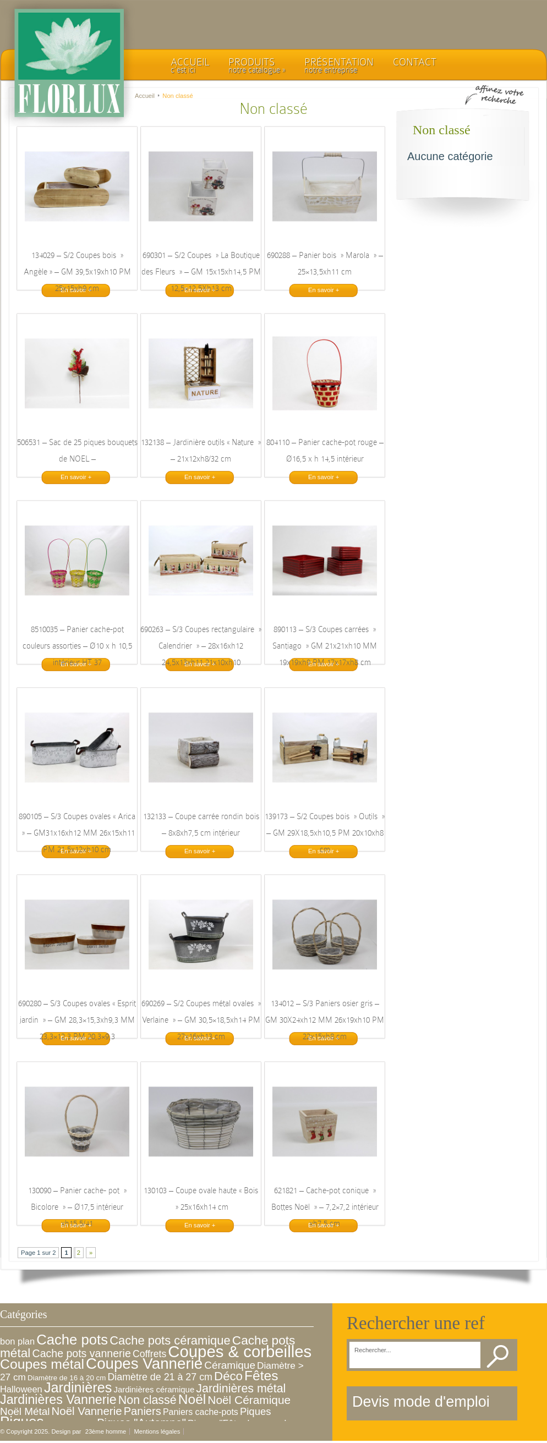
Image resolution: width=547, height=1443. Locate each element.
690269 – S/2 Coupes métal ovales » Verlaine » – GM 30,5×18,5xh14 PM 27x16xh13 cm (201, 1020)
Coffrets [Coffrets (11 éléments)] (149, 1353)
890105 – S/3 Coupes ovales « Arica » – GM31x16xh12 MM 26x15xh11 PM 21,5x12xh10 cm (77, 833)
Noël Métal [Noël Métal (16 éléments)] (25, 1411)
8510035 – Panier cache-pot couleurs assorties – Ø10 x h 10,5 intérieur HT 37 (77, 646)
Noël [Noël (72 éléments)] (192, 1399)
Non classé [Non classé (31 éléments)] (147, 1400)
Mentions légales (157, 1431)
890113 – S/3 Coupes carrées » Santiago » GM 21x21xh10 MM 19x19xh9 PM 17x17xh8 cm (324, 646)
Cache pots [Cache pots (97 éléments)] (72, 1339)
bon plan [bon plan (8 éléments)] (17, 1341)
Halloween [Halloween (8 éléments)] (21, 1389)
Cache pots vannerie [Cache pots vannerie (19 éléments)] (81, 1353)
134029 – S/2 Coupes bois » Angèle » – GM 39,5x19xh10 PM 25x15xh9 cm (77, 272)
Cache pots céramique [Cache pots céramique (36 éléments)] (170, 1340)
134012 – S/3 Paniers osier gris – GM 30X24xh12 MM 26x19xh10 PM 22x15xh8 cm (324, 1020)
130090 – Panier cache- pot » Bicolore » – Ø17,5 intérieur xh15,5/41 (77, 1207)
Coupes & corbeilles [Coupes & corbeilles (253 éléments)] (239, 1351)
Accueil (145, 95)
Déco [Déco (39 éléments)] (228, 1376)
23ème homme (106, 1431)
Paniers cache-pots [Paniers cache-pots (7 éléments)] (200, 1412)
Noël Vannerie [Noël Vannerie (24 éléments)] (87, 1410)
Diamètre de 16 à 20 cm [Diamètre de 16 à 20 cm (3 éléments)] (67, 1378)
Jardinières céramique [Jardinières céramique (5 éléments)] (153, 1389)
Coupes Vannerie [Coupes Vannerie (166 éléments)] (144, 1363)
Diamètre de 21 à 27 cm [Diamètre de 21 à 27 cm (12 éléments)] (159, 1376)
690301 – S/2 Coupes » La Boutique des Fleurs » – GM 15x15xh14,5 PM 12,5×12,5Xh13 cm (201, 272)
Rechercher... (372, 1350)
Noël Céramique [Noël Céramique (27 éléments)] (249, 1399)
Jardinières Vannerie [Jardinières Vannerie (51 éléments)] (58, 1399)
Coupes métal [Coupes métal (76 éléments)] (42, 1364)
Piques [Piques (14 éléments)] (255, 1411)
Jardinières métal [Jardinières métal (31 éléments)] (241, 1388)
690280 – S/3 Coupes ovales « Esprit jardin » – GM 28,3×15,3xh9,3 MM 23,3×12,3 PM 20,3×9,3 (77, 1020)
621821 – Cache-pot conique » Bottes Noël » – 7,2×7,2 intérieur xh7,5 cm (325, 1207)
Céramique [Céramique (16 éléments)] (229, 1365)
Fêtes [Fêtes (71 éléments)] (261, 1375)
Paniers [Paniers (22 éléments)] (142, 1411)
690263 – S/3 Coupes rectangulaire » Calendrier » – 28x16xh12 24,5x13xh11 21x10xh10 (200, 646)
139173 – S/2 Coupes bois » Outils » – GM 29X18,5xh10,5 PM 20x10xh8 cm (325, 833)
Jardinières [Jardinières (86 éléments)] (78, 1387)
